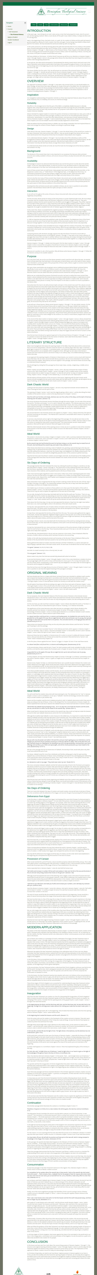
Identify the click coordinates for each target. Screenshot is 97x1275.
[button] (89, 11)
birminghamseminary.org (20, 1267)
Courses (11, 29)
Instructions (54, 25)
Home (11, 26)
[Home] (46, 11)
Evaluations (73, 25)
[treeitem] (16, 35)
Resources (64, 25)
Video (33, 25)
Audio (40, 25)
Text (46, 25)
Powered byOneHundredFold (77, 1267)
